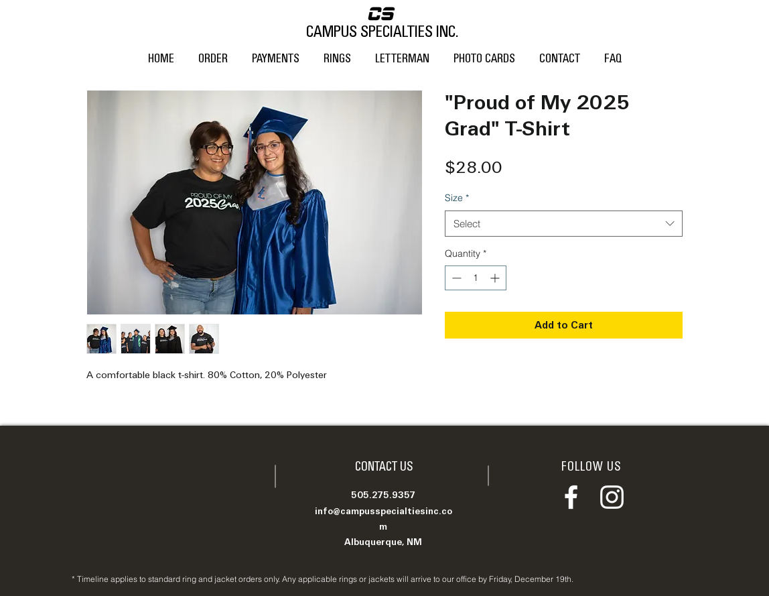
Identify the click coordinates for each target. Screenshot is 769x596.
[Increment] (496, 278)
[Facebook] (571, 497)
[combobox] (564, 224)
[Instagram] (612, 497)
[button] (337, 53)
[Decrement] (455, 278)
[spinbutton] (476, 278)
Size (457, 198)
